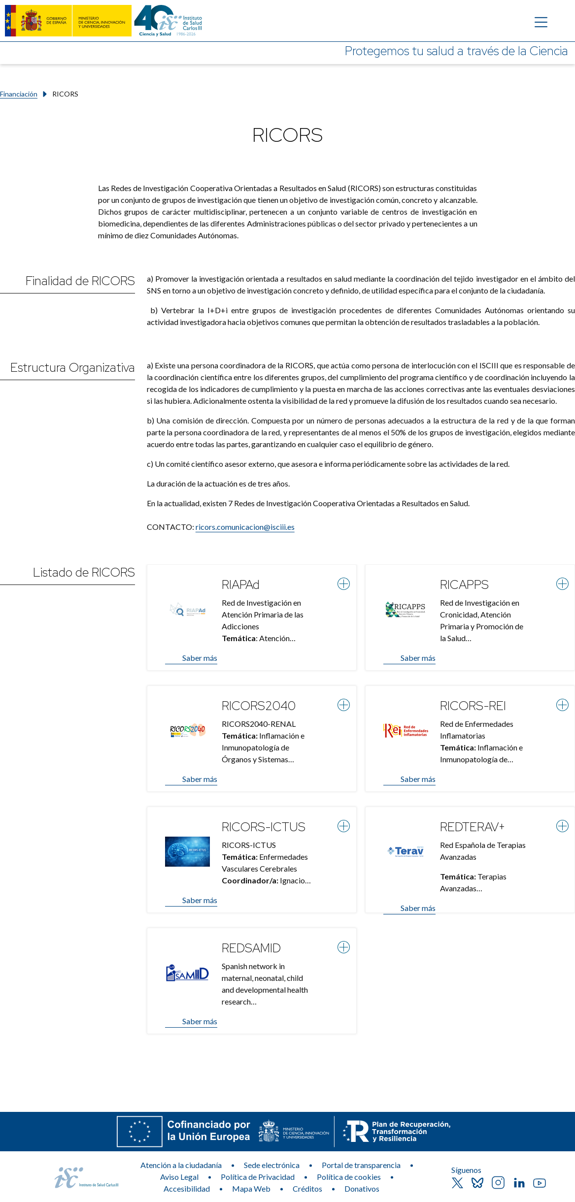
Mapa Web (251, 1188)
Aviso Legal (179, 1176)
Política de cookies (349, 1176)
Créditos (307, 1188)
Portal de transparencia (361, 1165)
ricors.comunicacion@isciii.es (245, 526)
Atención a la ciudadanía (181, 1165)
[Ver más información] (344, 583)
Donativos (361, 1188)
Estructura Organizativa (72, 367)
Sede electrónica (272, 1165)
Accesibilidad (187, 1188)
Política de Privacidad (258, 1176)
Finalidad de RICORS (80, 281)
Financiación (18, 94)
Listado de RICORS (84, 572)
